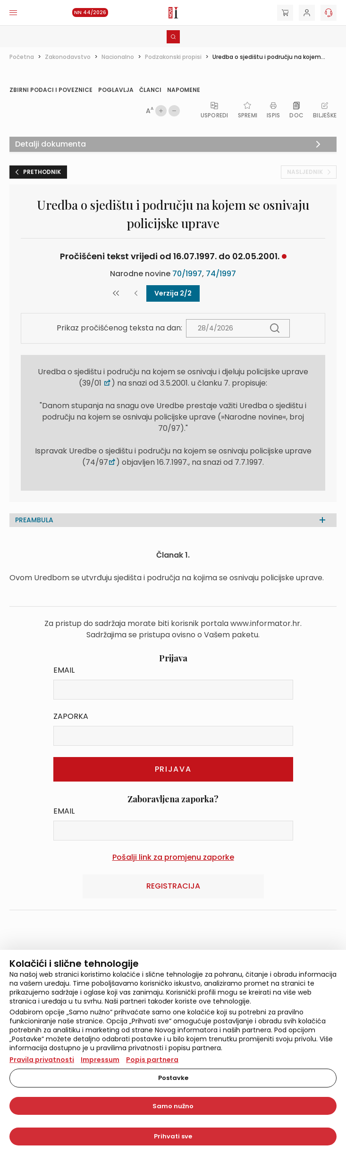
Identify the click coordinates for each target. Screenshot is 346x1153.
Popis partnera (152, 1059)
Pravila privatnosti (41, 1059)
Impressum (100, 1059)
